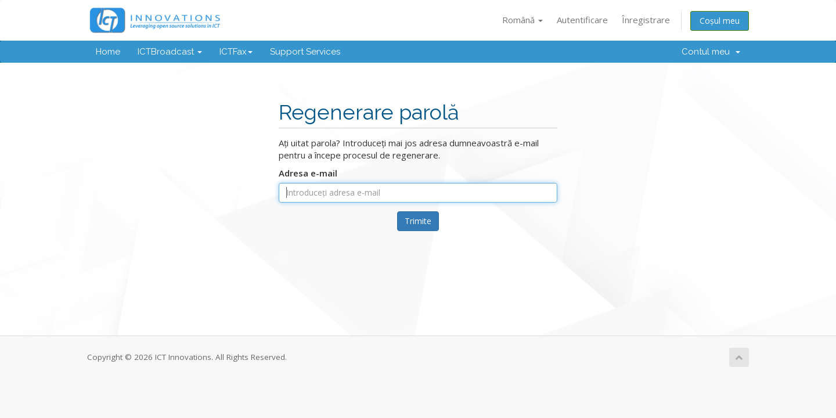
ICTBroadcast (170, 51)
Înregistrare (646, 20)
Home (108, 51)
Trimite (418, 220)
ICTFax (236, 51)
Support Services (305, 51)
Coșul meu (720, 20)
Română (522, 20)
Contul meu (711, 51)
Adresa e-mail (308, 173)
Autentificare (582, 20)
